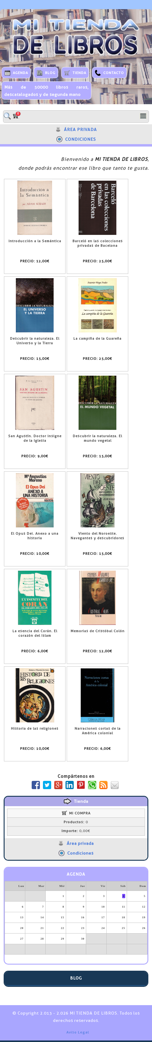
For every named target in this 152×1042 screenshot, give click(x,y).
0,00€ (76, 831)
